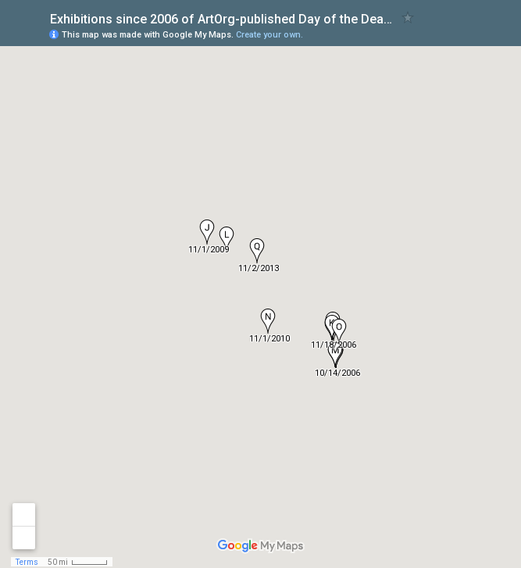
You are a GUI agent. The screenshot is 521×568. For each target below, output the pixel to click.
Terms (27, 562)
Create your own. (269, 35)
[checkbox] (408, 18)
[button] (206, 232)
